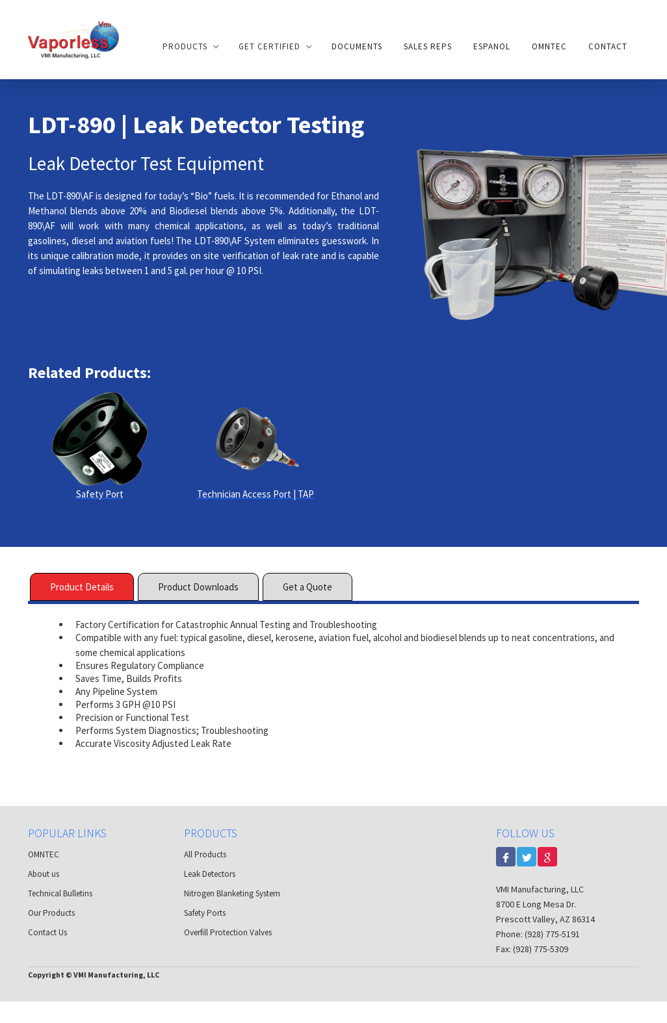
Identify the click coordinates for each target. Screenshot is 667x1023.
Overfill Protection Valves (228, 932)
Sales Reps (428, 46)
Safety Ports (205, 912)
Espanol (491, 46)
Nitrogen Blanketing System (232, 893)
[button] (190, 47)
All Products (205, 854)
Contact (607, 46)
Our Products (51, 912)
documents (357, 46)
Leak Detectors (209, 873)
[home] (73, 39)
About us (43, 873)
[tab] (82, 587)
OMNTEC (549, 46)
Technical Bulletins (60, 893)
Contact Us (47, 932)
